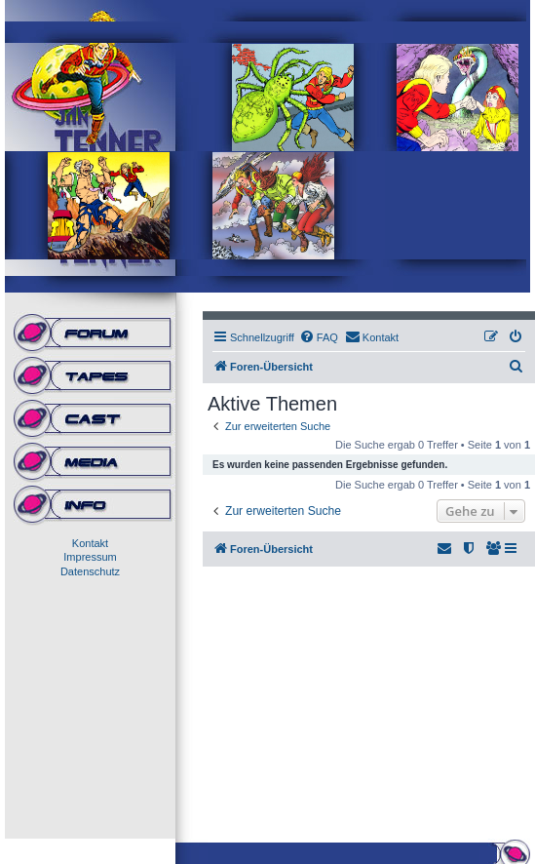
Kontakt (90, 543)
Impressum (89, 557)
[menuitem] (318, 337)
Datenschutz (90, 571)
